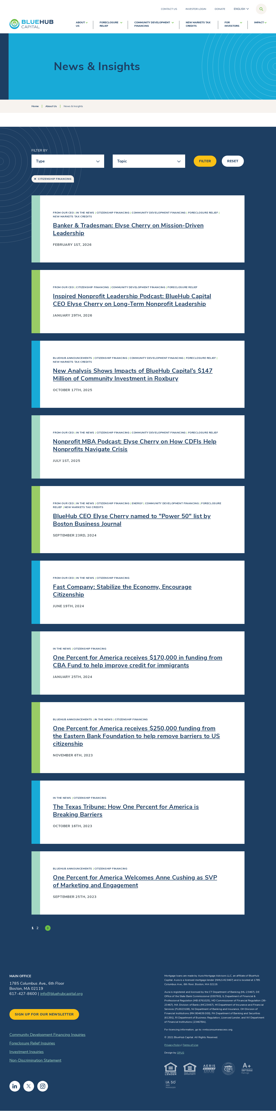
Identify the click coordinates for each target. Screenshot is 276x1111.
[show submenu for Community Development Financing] (173, 25)
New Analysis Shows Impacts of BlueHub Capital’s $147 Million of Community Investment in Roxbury (133, 375)
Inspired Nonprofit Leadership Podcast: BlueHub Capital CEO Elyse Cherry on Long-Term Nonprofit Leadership (132, 300)
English (239, 8)
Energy (137, 503)
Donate (220, 9)
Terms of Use (190, 1045)
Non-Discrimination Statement (35, 1060)
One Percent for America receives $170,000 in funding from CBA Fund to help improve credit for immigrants (137, 661)
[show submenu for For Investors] (241, 25)
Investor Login (196, 9)
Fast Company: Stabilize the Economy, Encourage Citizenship (122, 591)
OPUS (180, 1052)
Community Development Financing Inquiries (47, 1034)
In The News (85, 212)
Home (35, 106)
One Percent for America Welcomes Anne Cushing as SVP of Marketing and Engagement (135, 881)
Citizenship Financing (113, 212)
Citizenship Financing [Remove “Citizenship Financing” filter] (52, 179)
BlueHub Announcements (72, 358)
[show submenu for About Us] (87, 25)
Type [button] (40, 161)
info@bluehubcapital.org (61, 993)
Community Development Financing (152, 24)
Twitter (28, 1086)
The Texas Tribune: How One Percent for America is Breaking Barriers (126, 811)
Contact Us (169, 9)
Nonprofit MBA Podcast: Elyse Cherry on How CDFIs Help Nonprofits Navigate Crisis (134, 445)
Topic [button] (122, 161)
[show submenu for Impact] (265, 25)
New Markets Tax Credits (198, 24)
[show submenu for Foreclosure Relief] (121, 25)
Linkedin (14, 1086)
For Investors (232, 24)
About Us (80, 24)
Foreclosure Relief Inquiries (32, 1043)
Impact (259, 22)
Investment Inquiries (26, 1051)
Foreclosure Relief (109, 24)
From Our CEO (63, 212)
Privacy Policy (172, 1045)
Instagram (42, 1086)
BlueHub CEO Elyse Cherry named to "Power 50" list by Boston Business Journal (132, 520)
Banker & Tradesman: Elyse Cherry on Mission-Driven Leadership (128, 229)
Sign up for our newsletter (44, 1014)
